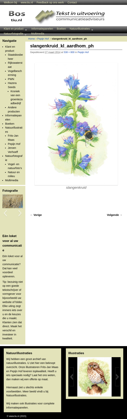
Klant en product (14, 29)
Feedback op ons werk (50, 2)
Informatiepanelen (42, 28)
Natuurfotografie (14, 34)
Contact (72, 2)
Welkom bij (10, 2)
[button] (5, 213)
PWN (11, 79)
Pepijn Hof (14, 143)
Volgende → (114, 214)
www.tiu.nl (27, 2)
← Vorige (36, 214)
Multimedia (37, 33)
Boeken (61, 28)
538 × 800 (69, 52)
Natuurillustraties (80, 29)
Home (31, 38)
